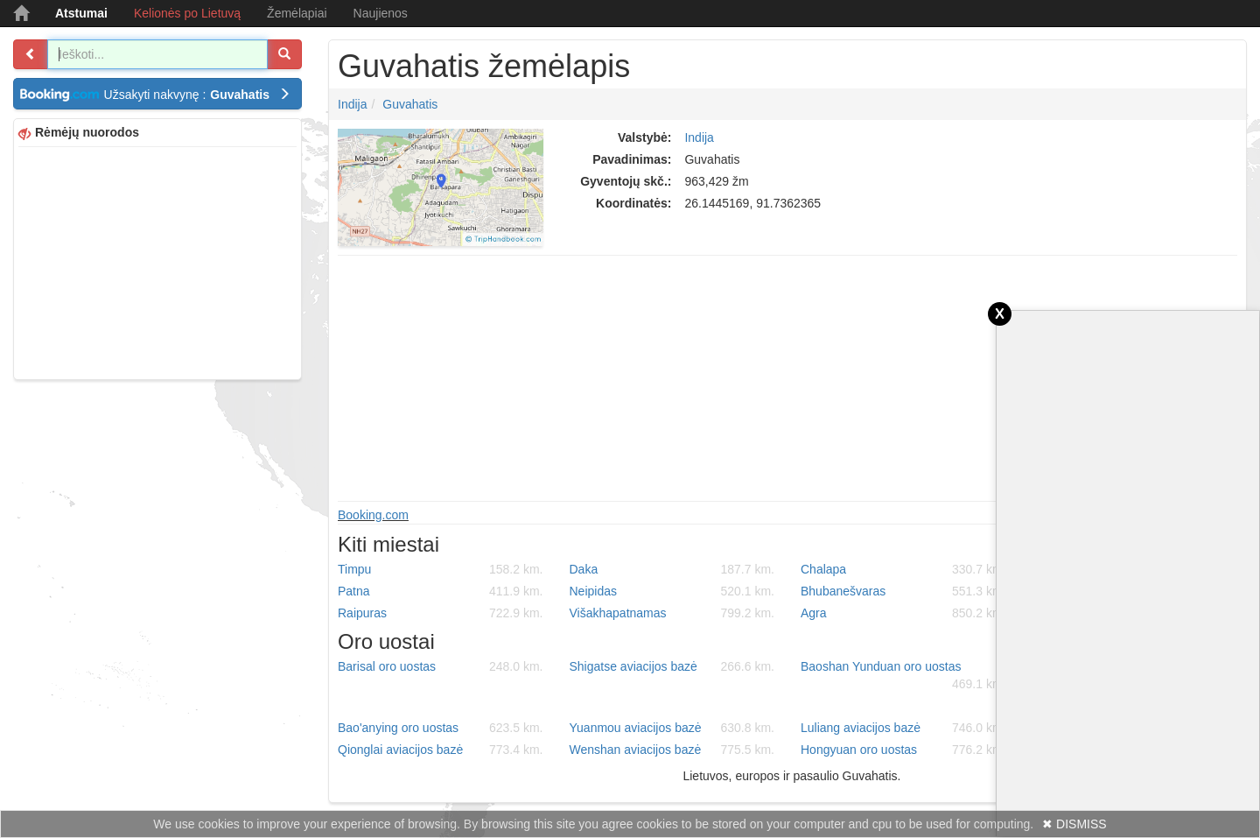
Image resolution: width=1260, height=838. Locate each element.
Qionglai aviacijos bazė (440, 749)
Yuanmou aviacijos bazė (672, 727)
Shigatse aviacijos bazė (672, 666)
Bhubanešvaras (903, 591)
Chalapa (903, 569)
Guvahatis (410, 104)
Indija (352, 104)
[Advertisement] (157, 260)
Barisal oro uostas (440, 666)
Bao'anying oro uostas (440, 727)
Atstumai (81, 13)
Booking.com (373, 515)
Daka (672, 569)
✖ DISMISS (1074, 824)
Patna (440, 591)
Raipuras (440, 613)
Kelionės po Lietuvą (187, 13)
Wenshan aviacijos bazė (672, 749)
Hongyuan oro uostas (903, 749)
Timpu (440, 569)
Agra (903, 613)
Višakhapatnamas (672, 613)
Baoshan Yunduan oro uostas (903, 676)
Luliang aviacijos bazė (903, 727)
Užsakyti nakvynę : (197, 95)
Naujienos (381, 13)
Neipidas (672, 591)
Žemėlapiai (296, 13)
